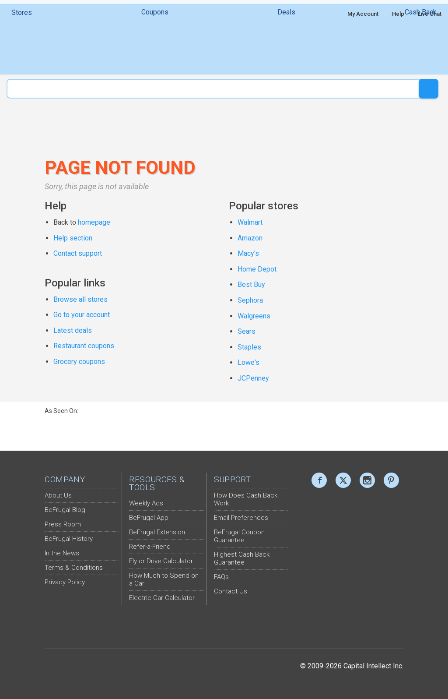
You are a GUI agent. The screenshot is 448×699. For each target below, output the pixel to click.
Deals (286, 43)
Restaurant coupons (83, 346)
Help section (72, 238)
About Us (58, 495)
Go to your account (81, 315)
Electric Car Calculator (162, 598)
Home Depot (257, 269)
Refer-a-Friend (150, 547)
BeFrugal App (148, 518)
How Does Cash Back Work (245, 499)
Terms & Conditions (74, 568)
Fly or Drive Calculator (161, 561)
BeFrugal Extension (157, 532)
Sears (247, 331)
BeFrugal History (69, 539)
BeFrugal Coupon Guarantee (239, 536)
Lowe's (248, 362)
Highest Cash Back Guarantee (242, 558)
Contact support (77, 253)
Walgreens (254, 316)
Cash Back (421, 43)
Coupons (154, 43)
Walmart (250, 222)
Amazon (250, 238)
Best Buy (251, 284)
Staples (249, 347)
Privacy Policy (65, 582)
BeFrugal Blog (65, 510)
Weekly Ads (146, 503)
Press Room (63, 524)
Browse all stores (80, 299)
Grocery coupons (79, 361)
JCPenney (253, 378)
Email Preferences (241, 518)
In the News (62, 553)
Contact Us (230, 591)
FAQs (221, 577)
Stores (21, 44)
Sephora (250, 300)
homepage (94, 222)
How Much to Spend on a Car (164, 579)
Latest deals (72, 330)
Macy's (248, 253)
